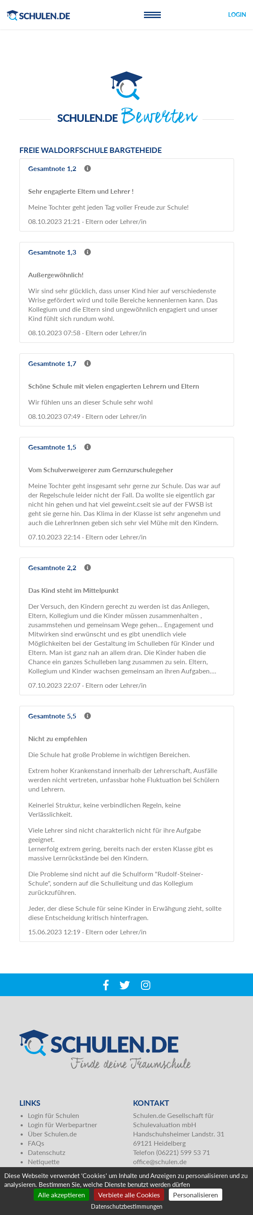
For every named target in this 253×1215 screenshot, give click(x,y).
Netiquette (43, 1161)
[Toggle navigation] (152, 15)
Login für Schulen (53, 1115)
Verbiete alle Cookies (129, 1195)
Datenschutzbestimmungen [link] (126, 1206)
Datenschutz (46, 1152)
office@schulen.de (159, 1161)
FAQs (36, 1143)
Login (237, 14)
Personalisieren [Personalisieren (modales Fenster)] (195, 1195)
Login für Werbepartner (62, 1124)
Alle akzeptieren (61, 1195)
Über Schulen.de (52, 1134)
